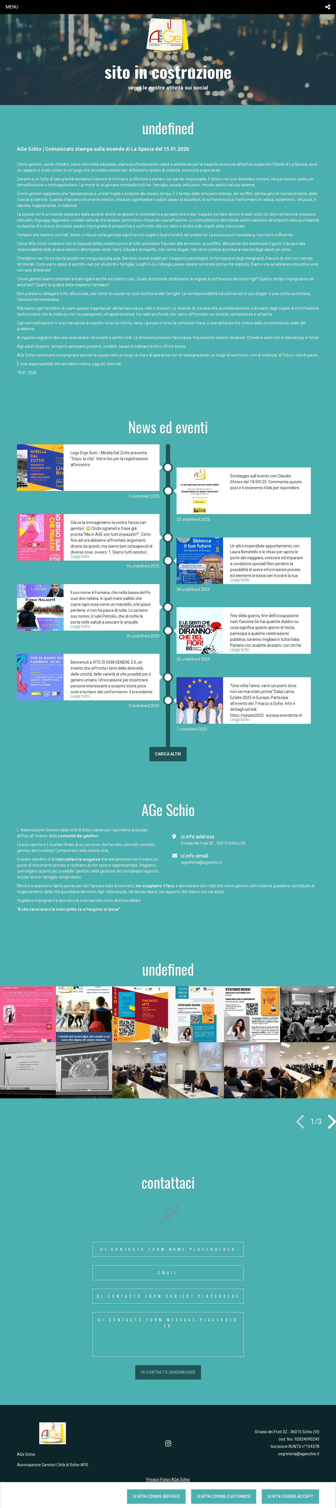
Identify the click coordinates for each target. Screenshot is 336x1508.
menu (12, 7)
